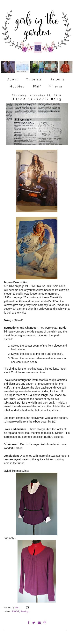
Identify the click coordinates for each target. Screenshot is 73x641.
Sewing (24, 611)
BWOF (15, 611)
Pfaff (37, 86)
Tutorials (34, 79)
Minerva (55, 86)
